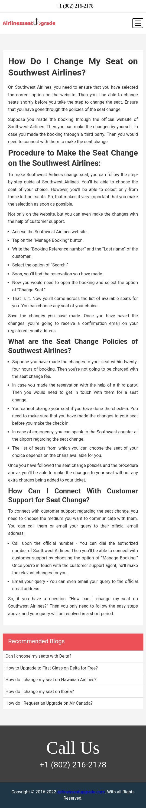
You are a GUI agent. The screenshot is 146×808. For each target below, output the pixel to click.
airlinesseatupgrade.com (81, 791)
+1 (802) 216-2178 (75, 6)
